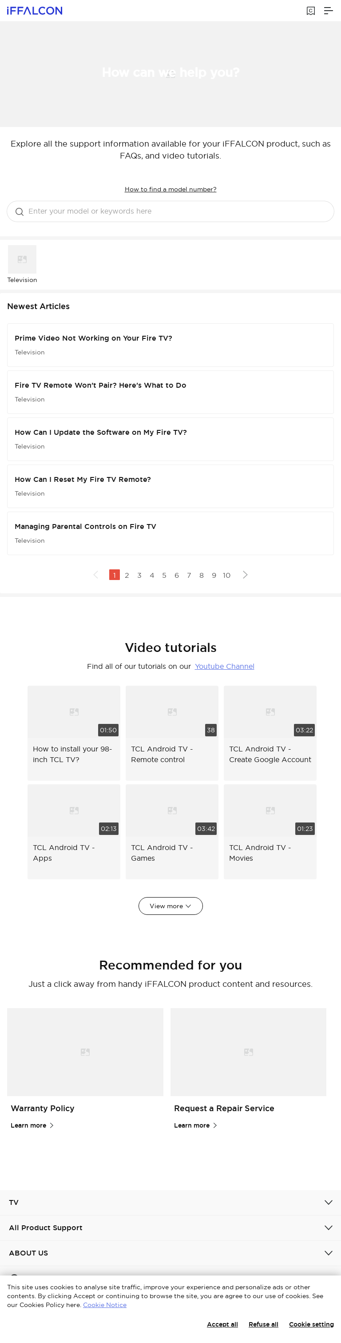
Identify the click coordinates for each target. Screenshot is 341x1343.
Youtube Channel (224, 666)
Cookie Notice (105, 1305)
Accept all (222, 1324)
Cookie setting (311, 1324)
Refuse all (263, 1324)
